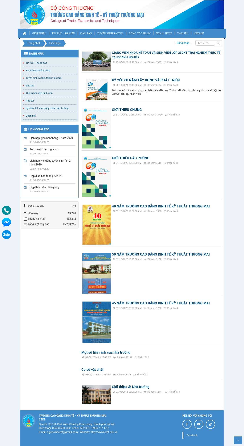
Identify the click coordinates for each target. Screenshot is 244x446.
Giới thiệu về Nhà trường (130, 387)
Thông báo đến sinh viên (39, 93)
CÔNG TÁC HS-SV (140, 33)
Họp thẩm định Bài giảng (44, 187)
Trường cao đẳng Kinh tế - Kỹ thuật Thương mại (97, 15)
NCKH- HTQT (164, 33)
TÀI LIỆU (182, 33)
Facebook (192, 435)
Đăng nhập (183, 42)
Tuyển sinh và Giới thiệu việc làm (43, 78)
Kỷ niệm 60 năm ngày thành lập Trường (47, 108)
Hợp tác (30, 100)
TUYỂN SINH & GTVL (110, 33)
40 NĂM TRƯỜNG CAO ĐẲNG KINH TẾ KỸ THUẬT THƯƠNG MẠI (161, 206)
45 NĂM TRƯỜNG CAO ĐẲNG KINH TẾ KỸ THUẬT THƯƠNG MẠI (161, 303)
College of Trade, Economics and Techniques (85, 21)
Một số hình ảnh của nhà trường (105, 352)
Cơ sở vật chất (92, 370)
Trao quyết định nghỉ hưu (44, 149)
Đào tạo (30, 85)
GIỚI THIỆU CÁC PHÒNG (130, 158)
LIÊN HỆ (199, 33)
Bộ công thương (72, 8)
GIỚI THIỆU (39, 33)
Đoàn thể (31, 115)
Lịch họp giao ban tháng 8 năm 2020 (51, 138)
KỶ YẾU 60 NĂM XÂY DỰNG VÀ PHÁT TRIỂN (146, 80)
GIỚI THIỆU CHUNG (127, 110)
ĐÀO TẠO (86, 33)
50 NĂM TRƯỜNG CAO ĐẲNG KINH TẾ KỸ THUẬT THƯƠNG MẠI (161, 254)
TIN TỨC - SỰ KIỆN (63, 33)
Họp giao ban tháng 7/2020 (46, 175)
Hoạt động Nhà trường (38, 70)
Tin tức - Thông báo (36, 62)
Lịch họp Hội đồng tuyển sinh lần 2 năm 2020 (50, 162)
